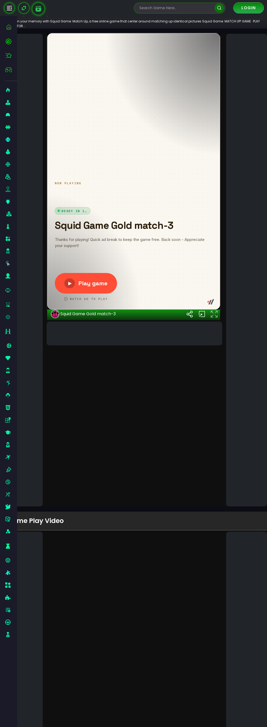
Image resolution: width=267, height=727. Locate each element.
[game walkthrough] (38, 9)
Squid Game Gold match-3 (97, 487)
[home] (11, 27)
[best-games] (11, 41)
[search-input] (176, 8)
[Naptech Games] (23, 8)
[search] (219, 8)
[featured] (11, 55)
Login (248, 8)
